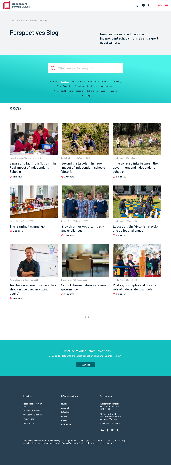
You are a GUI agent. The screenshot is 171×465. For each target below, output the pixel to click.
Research (79, 90)
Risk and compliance (95, 90)
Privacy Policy (29, 418)
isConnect (65, 403)
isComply (65, 408)
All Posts (54, 81)
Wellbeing (85, 95)
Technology (112, 90)
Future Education (64, 86)
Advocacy (65, 81)
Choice (81, 81)
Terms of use (28, 423)
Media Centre (22, 20)
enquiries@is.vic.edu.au (110, 423)
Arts (74, 81)
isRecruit (65, 420)
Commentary (93, 81)
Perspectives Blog (38, 20)
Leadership (92, 86)
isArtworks (66, 424)
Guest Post (80, 86)
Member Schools (107, 86)
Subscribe (85, 364)
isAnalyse (65, 412)
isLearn (64, 416)
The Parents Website (32, 410)
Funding (117, 81)
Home (12, 20)
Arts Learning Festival (32, 414)
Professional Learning (63, 90)
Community (106, 81)
